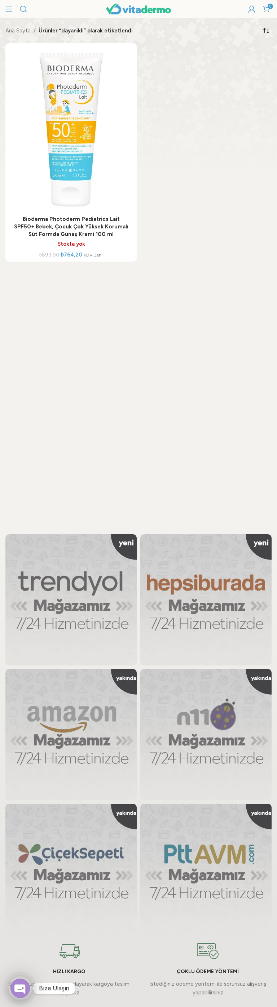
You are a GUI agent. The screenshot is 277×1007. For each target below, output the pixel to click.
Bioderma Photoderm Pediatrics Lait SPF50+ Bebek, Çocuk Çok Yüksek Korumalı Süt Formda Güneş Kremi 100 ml (71, 226)
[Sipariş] (266, 30)
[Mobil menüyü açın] (9, 9)
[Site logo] (138, 8)
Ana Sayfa (18, 30)
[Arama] (23, 9)
